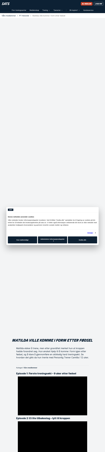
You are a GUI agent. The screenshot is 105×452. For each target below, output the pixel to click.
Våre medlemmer (9, 16)
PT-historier (24, 16)
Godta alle (82, 240)
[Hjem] (6, 3)
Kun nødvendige (23, 240)
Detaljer (90, 233)
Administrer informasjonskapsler (52, 239)
